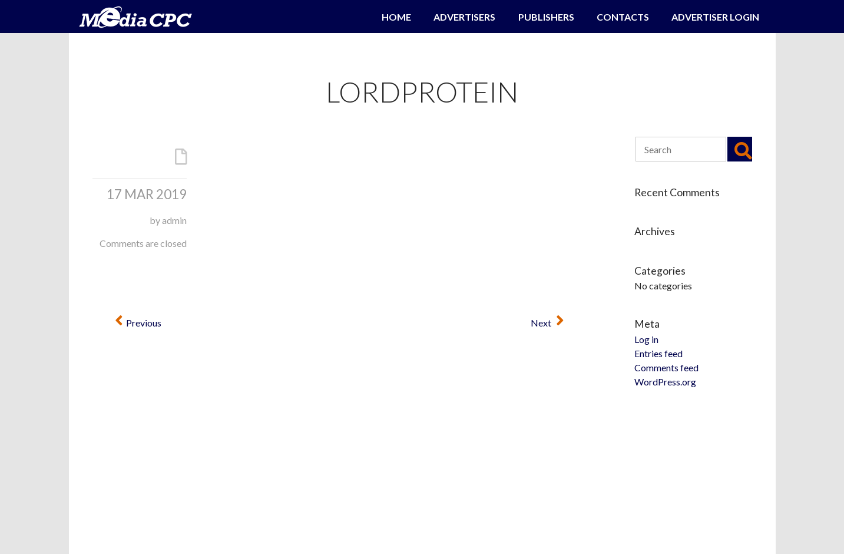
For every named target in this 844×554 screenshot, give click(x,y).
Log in (646, 339)
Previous (138, 322)
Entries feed (658, 353)
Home (396, 16)
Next (547, 322)
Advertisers (464, 16)
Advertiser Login (715, 16)
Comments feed (666, 367)
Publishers (546, 16)
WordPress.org (665, 381)
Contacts (623, 16)
